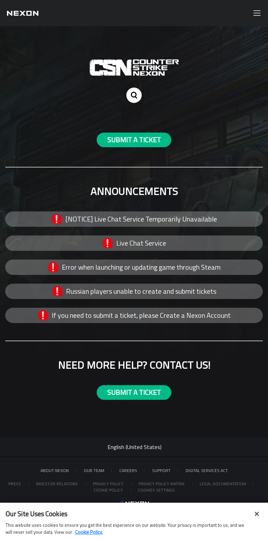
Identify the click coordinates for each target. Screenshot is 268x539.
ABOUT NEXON (54, 470)
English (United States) (134, 447)
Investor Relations (57, 483)
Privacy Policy (109, 483)
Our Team (94, 470)
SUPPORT (161, 470)
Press (15, 483)
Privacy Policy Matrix (162, 483)
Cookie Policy (109, 490)
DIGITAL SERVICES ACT (207, 470)
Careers (128, 470)
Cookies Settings (156, 490)
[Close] (257, 518)
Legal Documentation (223, 483)
